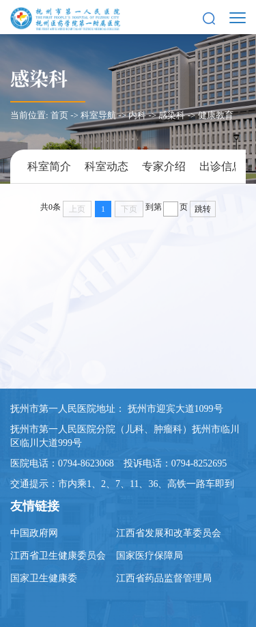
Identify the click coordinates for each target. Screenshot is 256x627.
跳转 (203, 209)
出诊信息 (221, 166)
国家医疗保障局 (149, 556)
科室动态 (106, 166)
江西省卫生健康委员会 (58, 556)
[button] (209, 17)
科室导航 (98, 115)
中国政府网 (34, 533)
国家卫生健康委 (43, 578)
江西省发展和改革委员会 (168, 533)
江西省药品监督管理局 (164, 578)
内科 (137, 115)
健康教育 (215, 115)
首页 (59, 115)
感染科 (39, 78)
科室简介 (49, 166)
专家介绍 (164, 166)
